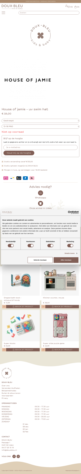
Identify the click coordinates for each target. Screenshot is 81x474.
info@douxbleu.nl (9, 450)
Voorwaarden (7, 396)
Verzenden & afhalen (11, 388)
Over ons (5, 386)
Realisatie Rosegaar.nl (72, 470)
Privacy (5, 398)
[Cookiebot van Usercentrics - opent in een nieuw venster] (69, 212)
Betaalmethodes (9, 391)
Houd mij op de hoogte (19, 153)
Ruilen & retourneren (11, 393)
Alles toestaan (66, 260)
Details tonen (70, 253)
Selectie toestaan (40, 260)
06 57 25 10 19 (8, 448)
